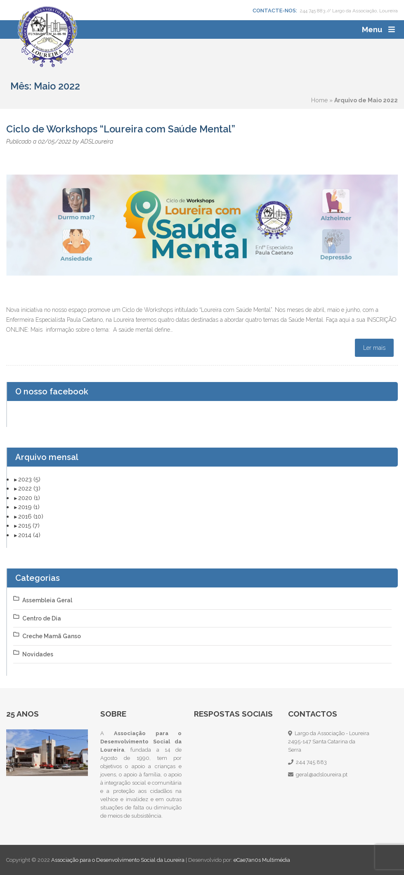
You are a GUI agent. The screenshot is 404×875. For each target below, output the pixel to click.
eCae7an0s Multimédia (262, 860)
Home (319, 100)
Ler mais (374, 347)
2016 (30, 516)
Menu (372, 29)
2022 (29, 488)
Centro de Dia (41, 618)
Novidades (37, 654)
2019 (29, 507)
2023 (29, 479)
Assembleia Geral (47, 600)
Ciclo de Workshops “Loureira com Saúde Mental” (120, 128)
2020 (29, 498)
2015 (29, 525)
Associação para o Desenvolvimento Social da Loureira (118, 860)
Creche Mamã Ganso (51, 636)
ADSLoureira (96, 141)
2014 (29, 535)
